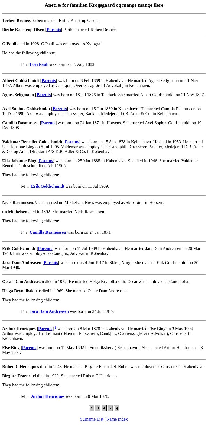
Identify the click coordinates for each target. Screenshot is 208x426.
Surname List (91, 419)
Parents (54, 29)
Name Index (117, 419)
